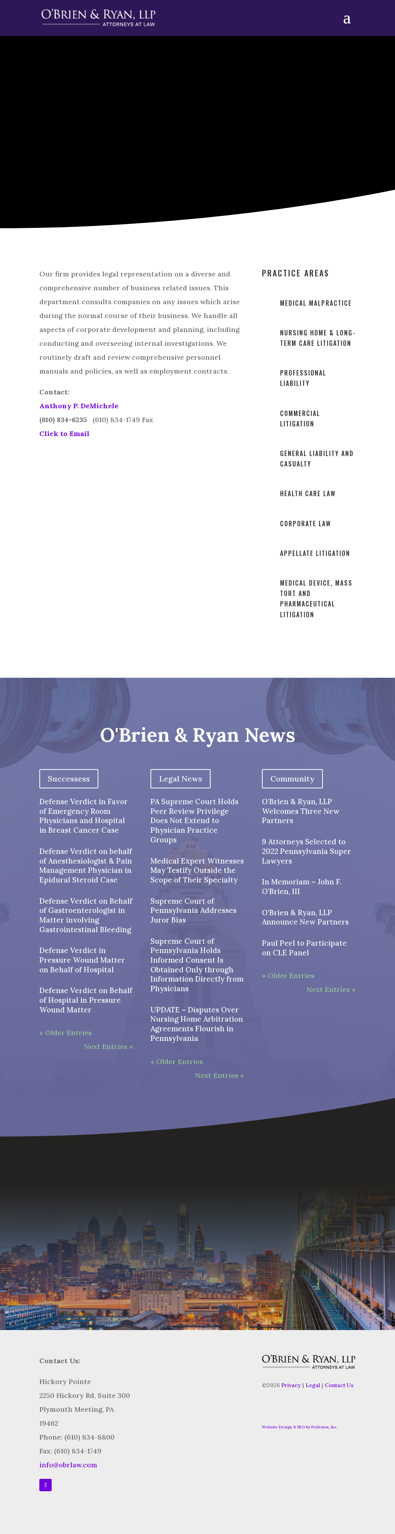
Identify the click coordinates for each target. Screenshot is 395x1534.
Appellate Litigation (315, 553)
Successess (69, 778)
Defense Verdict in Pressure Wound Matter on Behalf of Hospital (82, 960)
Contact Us (339, 1385)
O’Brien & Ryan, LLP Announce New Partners (305, 917)
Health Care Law (308, 493)
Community (292, 778)
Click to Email (64, 433)
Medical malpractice (316, 303)
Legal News (180, 778)
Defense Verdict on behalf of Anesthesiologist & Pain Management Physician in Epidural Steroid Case (85, 865)
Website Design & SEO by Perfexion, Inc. (300, 1427)
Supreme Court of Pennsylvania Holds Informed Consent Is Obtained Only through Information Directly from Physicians (196, 964)
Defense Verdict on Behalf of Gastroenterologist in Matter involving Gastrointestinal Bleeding (85, 915)
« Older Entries (65, 1032)
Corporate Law (305, 523)
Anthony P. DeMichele (78, 405)
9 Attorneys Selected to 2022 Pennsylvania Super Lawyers (306, 851)
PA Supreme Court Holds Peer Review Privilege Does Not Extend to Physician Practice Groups (194, 820)
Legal (313, 1385)
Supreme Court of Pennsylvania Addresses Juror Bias (193, 910)
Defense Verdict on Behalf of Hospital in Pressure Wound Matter (85, 1000)
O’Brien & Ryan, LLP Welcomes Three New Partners (300, 811)
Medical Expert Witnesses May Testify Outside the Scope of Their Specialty (197, 870)
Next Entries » (108, 1046)
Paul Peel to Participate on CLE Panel (304, 947)
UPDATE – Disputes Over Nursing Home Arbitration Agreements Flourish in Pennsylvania (196, 1024)
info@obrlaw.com (68, 1464)
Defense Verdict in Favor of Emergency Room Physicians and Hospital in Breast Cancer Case (83, 816)
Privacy (291, 1385)
